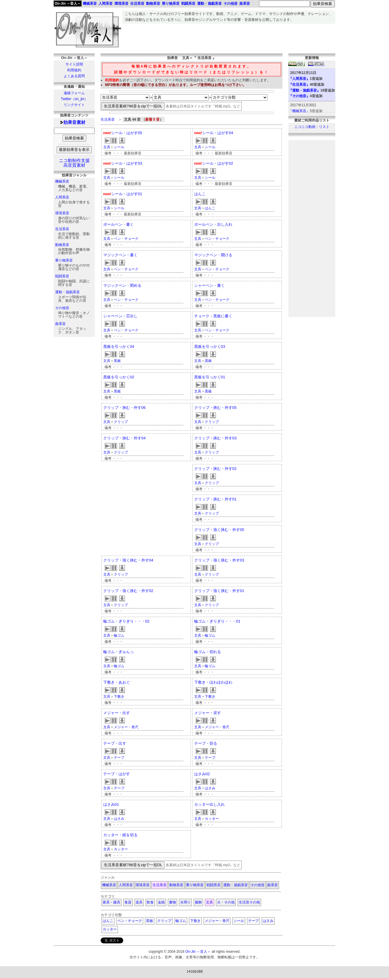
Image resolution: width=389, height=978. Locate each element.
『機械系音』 (299, 111)
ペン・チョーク (126, 239)
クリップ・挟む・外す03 (215, 438)
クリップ (121, 422)
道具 (139, 902)
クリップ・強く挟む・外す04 (128, 560)
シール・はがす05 (126, 133)
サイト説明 (74, 64)
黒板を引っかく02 (118, 377)
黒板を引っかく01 (209, 377)
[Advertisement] (228, 37)
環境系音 (62, 213)
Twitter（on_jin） (74, 99)
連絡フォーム (74, 93)
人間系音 (62, 197)
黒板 (117, 361)
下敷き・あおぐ (116, 682)
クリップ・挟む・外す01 (215, 499)
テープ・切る (205, 743)
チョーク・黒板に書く (213, 316)
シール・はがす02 (217, 163)
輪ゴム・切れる (207, 652)
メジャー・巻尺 (126, 727)
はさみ (210, 788)
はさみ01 (111, 804)
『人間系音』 (299, 79)
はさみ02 (202, 774)
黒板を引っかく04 (118, 346)
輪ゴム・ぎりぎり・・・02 (126, 621)
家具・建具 (111, 902)
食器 (127, 902)
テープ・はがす (116, 774)
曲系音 (60, 324)
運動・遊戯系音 (67, 292)
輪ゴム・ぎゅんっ (118, 652)
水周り (185, 902)
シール (119, 147)
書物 (172, 902)
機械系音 (62, 181)
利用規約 (74, 70)
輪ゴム (119, 635)
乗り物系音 (64, 260)
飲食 (150, 902)
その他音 (62, 308)
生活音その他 (249, 902)
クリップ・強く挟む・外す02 (128, 591)
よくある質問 (74, 76)
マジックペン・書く (120, 255)
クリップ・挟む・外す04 (124, 438)
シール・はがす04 (217, 133)
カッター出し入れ (209, 804)
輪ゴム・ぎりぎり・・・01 (217, 621)
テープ (119, 758)
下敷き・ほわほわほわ (213, 682)
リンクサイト (74, 105)
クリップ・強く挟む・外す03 (219, 560)
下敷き (119, 696)
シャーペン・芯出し (120, 316)
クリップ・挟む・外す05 (215, 407)
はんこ (200, 194)
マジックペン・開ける (213, 255)
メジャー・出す (116, 713)
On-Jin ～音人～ (68, 3)
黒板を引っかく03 (209, 346)
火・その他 (226, 902)
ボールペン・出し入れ (213, 224)
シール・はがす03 (126, 163)
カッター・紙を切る (120, 835)
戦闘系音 (62, 276)
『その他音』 (299, 96)
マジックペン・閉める (122, 285)
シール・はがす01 (126, 194)
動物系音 (62, 245)
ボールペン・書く (118, 224)
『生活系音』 (299, 84)
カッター (212, 819)
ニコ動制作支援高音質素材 (74, 163)
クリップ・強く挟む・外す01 (219, 591)
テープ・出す (114, 743)
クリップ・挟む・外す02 (215, 468)
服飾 (198, 902)
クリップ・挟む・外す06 (124, 407)
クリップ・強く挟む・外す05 (219, 529)
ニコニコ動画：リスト (311, 127)
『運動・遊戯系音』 (304, 90)
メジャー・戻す (207, 713)
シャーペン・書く (209, 285)
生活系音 (62, 229)
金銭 (161, 902)
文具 (106, 147)
